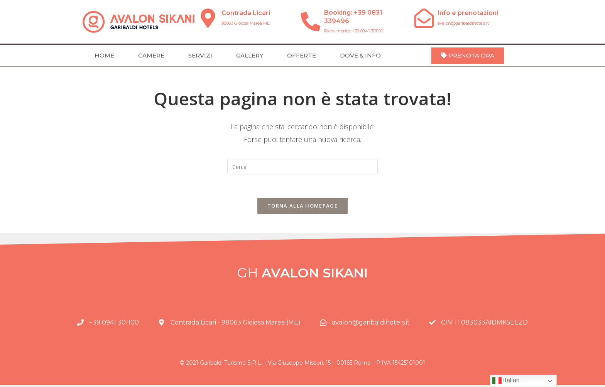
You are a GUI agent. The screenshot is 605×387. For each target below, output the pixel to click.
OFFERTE (301, 55)
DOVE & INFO (360, 55)
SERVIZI (200, 55)
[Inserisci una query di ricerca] (302, 166)
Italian (506, 380)
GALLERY (249, 55)
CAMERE (151, 55)
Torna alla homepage (302, 205)
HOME (104, 55)
